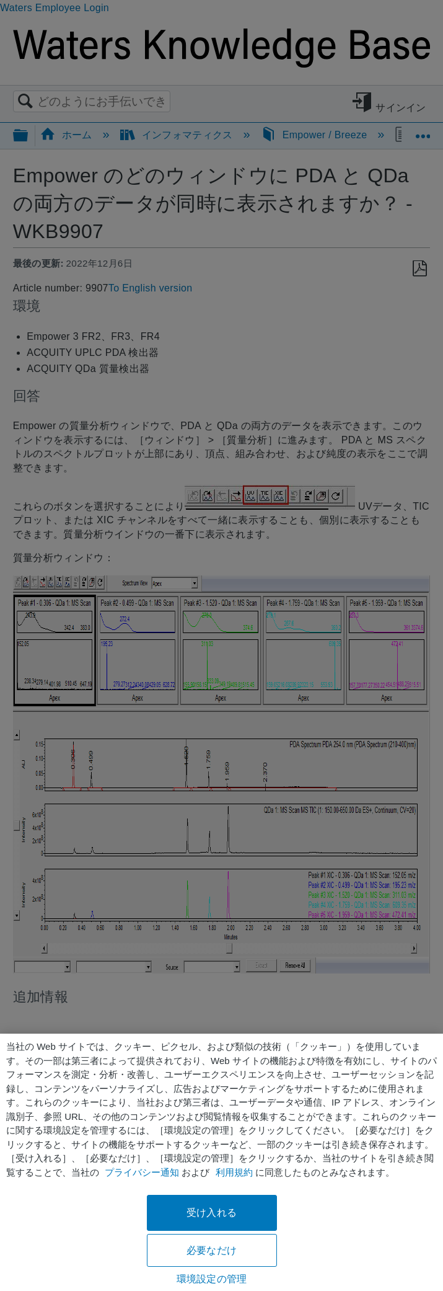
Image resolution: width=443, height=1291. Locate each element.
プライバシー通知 (142, 1172)
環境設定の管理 (212, 1279)
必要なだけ (211, 1250)
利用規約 (234, 1172)
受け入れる (211, 1212)
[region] (221, 1162)
